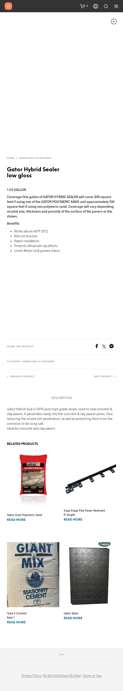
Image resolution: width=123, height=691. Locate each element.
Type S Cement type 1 (17, 615)
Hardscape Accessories (35, 158)
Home (11, 158)
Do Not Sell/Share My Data (62, 676)
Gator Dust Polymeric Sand (24, 515)
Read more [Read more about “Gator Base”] (73, 618)
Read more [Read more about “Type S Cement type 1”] (16, 622)
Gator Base (71, 613)
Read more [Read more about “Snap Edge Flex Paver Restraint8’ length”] (73, 519)
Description (61, 398)
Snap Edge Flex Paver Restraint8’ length (84, 512)
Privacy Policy (31, 676)
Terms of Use (92, 676)
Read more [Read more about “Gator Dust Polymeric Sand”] (16, 520)
